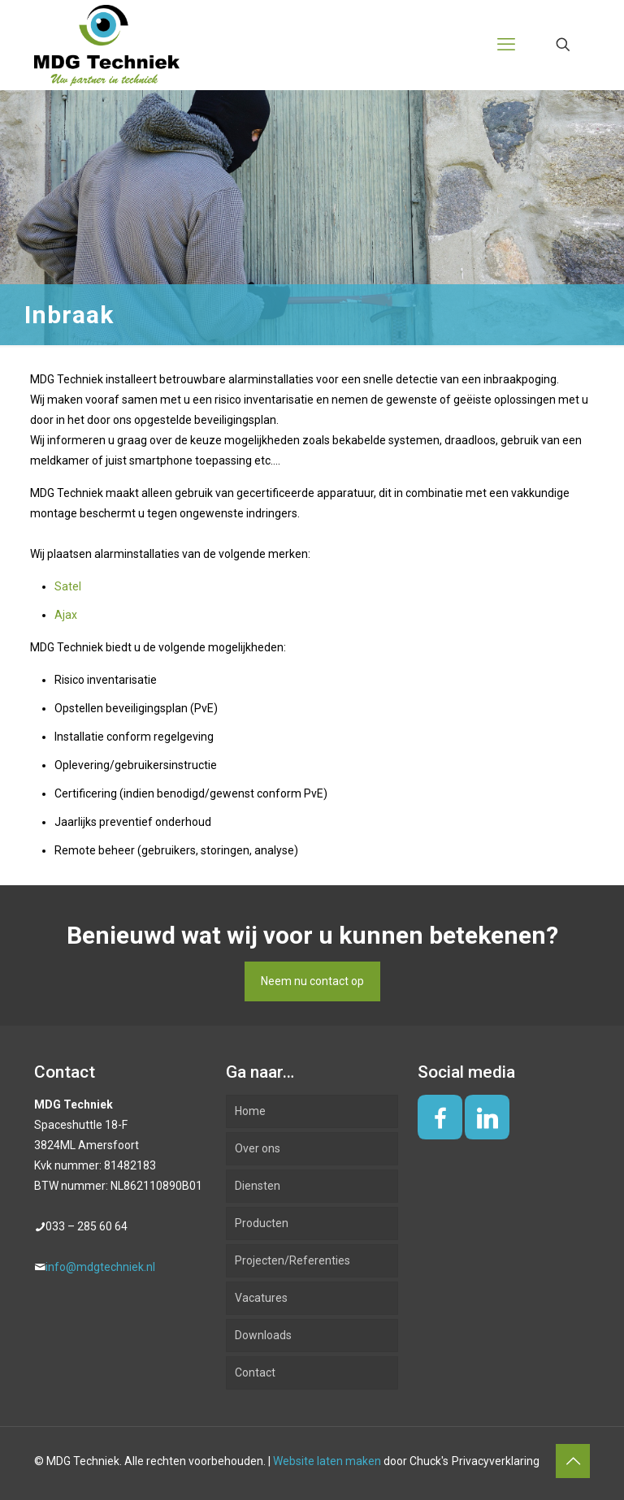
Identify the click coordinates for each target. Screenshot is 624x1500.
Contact (255, 1372)
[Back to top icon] (573, 1461)
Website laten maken (327, 1461)
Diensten (257, 1185)
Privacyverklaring (496, 1461)
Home (250, 1110)
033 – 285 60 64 (87, 1226)
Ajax (65, 614)
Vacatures (261, 1297)
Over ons (257, 1148)
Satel (67, 586)
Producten (261, 1223)
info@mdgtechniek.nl (100, 1266)
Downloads (263, 1335)
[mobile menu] (506, 44)
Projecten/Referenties (292, 1260)
